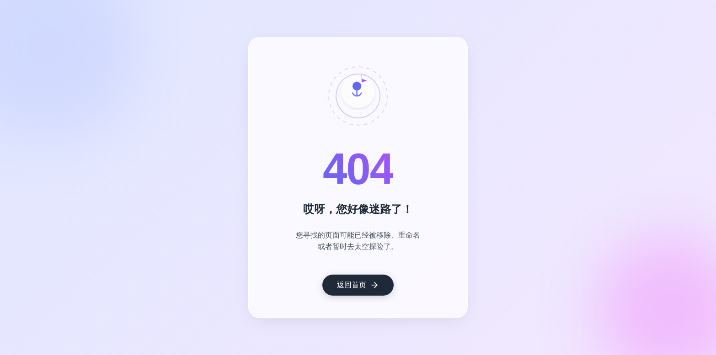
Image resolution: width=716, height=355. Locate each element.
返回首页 (358, 285)
